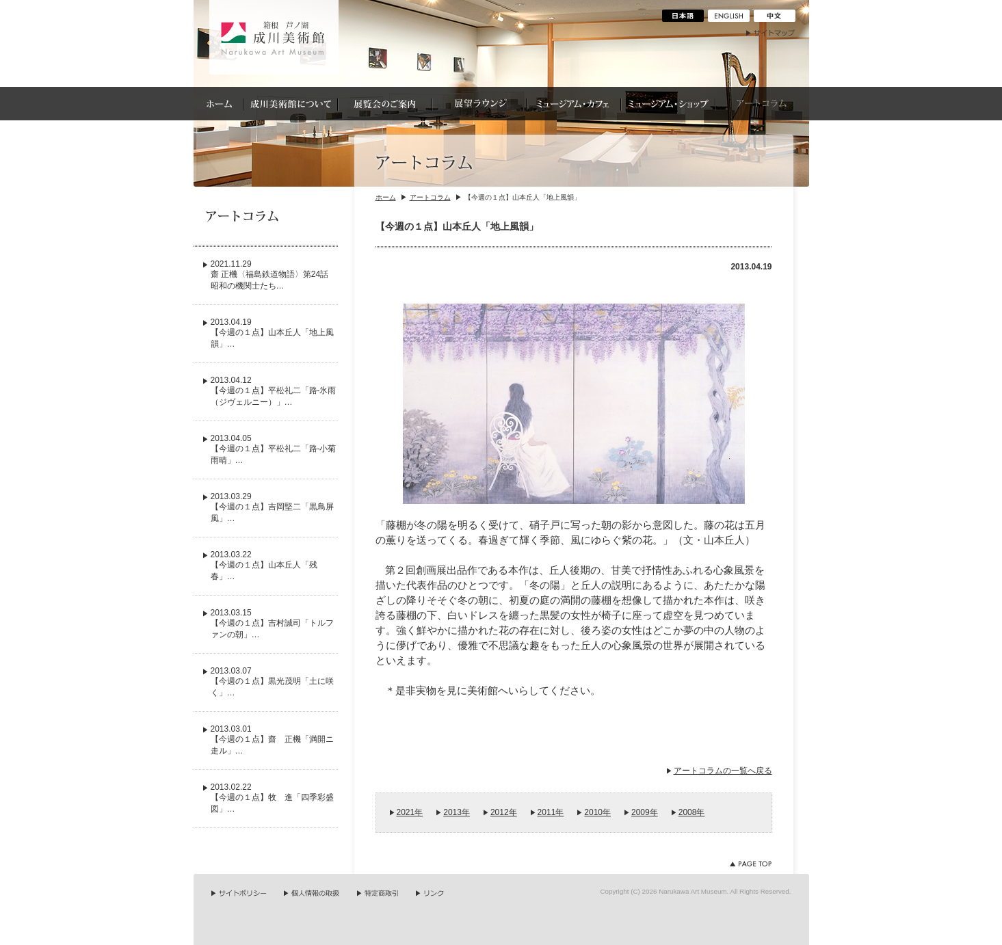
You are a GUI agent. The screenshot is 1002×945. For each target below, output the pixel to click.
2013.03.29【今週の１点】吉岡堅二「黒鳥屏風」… (272, 507)
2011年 (551, 812)
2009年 (644, 812)
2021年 (410, 812)
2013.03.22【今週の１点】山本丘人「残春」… (264, 565)
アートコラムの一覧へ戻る (723, 770)
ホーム (385, 197)
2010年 (597, 812)
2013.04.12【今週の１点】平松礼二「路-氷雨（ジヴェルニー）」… (274, 391)
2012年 (503, 812)
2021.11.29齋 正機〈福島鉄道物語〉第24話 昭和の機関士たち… (274, 275)
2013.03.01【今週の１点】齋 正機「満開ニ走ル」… (272, 740)
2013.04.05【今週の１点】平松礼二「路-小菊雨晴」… (274, 449)
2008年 (691, 812)
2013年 (456, 812)
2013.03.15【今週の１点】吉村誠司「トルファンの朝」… (272, 623)
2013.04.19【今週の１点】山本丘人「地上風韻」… (272, 333)
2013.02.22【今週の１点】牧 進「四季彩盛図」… (272, 798)
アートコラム (430, 197)
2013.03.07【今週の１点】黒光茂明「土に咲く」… (272, 681)
